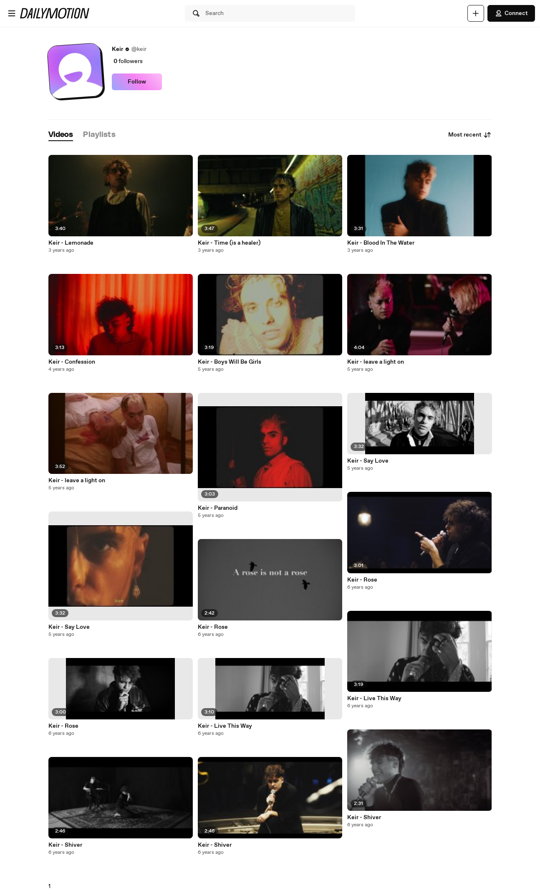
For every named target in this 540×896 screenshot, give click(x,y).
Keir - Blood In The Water (380, 243)
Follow (137, 82)
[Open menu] (11, 13)
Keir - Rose (63, 726)
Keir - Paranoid (217, 508)
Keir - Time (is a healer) (229, 243)
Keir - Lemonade (70, 243)
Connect (511, 13)
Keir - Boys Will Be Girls (229, 362)
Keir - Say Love (69, 627)
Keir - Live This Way (225, 726)
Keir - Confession (71, 362)
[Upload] (475, 13)
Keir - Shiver (65, 845)
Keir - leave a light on (76, 480)
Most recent (470, 135)
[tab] (60, 135)
